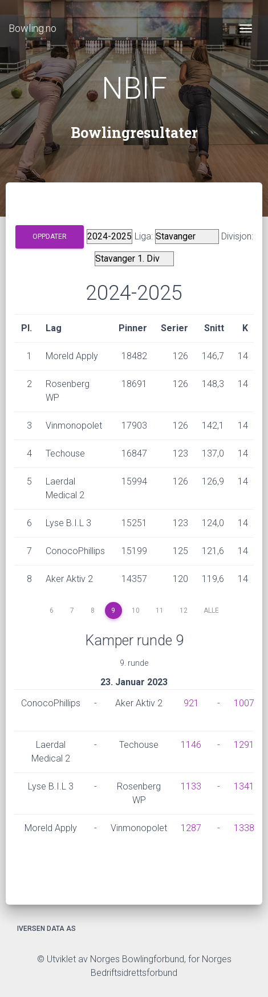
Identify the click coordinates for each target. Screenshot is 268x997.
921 (191, 703)
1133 (191, 786)
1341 (244, 786)
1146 (191, 744)
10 (136, 611)
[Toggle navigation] (245, 28)
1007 (244, 703)
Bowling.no (32, 28)
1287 (191, 828)
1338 (244, 828)
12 (184, 611)
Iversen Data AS (46, 929)
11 (160, 611)
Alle (211, 611)
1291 (244, 744)
